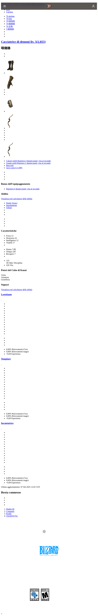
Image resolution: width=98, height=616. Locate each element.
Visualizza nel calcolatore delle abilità (16, 199)
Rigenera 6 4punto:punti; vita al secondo (22, 189)
